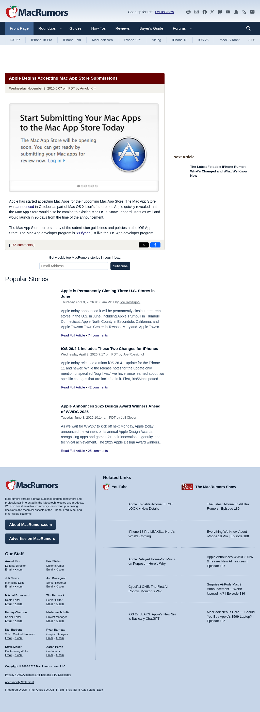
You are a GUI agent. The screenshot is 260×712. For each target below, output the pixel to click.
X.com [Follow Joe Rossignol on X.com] (60, 585)
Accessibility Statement (19, 682)
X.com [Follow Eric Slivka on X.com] (60, 568)
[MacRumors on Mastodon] (219, 12)
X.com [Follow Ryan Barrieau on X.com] (60, 636)
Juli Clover (128, 417)
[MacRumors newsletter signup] (252, 12)
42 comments (98, 393)
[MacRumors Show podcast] (188, 12)
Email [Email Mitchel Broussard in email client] (8, 602)
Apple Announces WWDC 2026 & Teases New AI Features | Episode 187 (230, 560)
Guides (76, 28)
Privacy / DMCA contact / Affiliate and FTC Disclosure (38, 674)
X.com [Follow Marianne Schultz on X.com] (60, 619)
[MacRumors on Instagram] (196, 12)
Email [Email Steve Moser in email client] (8, 653)
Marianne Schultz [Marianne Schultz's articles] (57, 611)
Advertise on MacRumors (32, 537)
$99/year (83, 233)
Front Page (19, 28)
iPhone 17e (132, 40)
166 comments (21, 245)
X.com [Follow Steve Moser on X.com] (19, 653)
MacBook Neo (102, 40)
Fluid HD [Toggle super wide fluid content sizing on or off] (71, 689)
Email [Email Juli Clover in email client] (8, 585)
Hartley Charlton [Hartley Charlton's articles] (16, 611)
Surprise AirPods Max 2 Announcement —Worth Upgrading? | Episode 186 (226, 587)
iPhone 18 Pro (41, 40)
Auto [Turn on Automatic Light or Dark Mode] (84, 689)
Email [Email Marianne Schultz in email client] (50, 619)
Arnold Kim (88, 88)
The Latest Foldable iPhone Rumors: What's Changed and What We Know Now (219, 171)
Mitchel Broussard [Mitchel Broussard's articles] (17, 594)
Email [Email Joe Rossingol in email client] (50, 585)
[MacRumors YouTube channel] (228, 12)
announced (25, 207)
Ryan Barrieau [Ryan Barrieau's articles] (56, 628)
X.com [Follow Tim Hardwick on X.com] (60, 602)
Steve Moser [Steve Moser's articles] (13, 645)
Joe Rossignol (130, 302)
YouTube (119, 486)
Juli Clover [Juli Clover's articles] (12, 577)
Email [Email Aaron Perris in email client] (50, 653)
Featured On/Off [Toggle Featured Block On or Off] (17, 689)
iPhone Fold (72, 40)
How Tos (98, 28)
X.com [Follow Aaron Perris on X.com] (60, 653)
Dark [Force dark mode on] (100, 689)
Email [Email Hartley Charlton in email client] (8, 619)
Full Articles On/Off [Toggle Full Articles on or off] (42, 689)
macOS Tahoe (230, 40)
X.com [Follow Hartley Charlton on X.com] (19, 619)
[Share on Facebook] (155, 244)
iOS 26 (203, 40)
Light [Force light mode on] (92, 689)
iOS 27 (15, 40)
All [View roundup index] (251, 40)
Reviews (122, 28)
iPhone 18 (179, 40)
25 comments (98, 451)
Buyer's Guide (151, 28)
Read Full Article (73, 335)
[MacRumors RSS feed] (244, 12)
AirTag (156, 40)
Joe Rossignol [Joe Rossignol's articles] (56, 577)
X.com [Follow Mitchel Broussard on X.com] (19, 602)
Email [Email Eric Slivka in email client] (50, 568)
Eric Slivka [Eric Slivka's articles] (53, 559)
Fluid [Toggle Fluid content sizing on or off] (61, 689)
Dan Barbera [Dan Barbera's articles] (13, 628)
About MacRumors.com (30, 523)
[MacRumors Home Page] (37, 12)
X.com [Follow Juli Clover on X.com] (19, 585)
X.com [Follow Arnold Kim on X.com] (19, 568)
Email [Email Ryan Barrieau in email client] (50, 636)
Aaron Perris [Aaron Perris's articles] (54, 645)
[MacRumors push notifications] (236, 12)
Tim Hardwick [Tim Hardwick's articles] (55, 594)
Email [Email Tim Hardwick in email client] (50, 602)
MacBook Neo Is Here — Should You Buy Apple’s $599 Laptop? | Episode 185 (231, 615)
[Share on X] (144, 244)
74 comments (98, 335)
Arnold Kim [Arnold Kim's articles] (12, 559)
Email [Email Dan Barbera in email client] (8, 636)
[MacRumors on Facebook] (204, 12)
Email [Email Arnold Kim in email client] (8, 568)
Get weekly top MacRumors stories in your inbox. (85, 257)
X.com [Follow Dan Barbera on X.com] (19, 636)
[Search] (250, 28)
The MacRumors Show (215, 486)
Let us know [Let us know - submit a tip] (164, 12)
